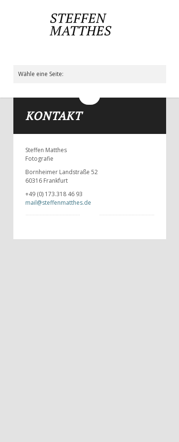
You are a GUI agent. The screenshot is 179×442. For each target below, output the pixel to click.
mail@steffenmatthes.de (58, 203)
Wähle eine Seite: (40, 74)
